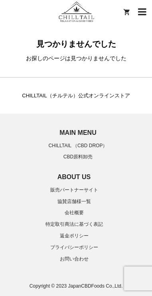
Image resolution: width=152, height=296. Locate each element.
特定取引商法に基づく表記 (74, 224)
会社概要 (74, 212)
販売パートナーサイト (74, 190)
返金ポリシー (74, 236)
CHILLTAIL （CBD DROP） (78, 145)
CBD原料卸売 (78, 157)
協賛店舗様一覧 (74, 201)
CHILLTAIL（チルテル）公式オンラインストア (76, 96)
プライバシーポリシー (74, 247)
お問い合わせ (74, 259)
